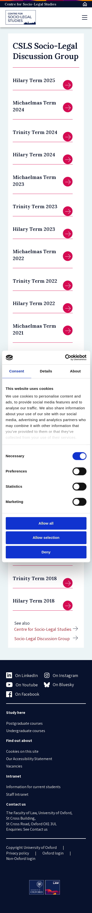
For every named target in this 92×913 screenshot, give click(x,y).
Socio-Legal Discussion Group (42, 638)
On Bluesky (59, 685)
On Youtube (22, 684)
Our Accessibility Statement (29, 758)
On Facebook (22, 694)
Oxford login (53, 853)
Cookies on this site (22, 751)
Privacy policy (17, 853)
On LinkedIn (22, 675)
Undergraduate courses (25, 730)
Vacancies (14, 766)
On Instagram (61, 675)
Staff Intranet (17, 794)
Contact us (39, 829)
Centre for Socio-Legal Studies (30, 4)
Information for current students (33, 786)
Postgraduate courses (24, 723)
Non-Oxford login (20, 858)
